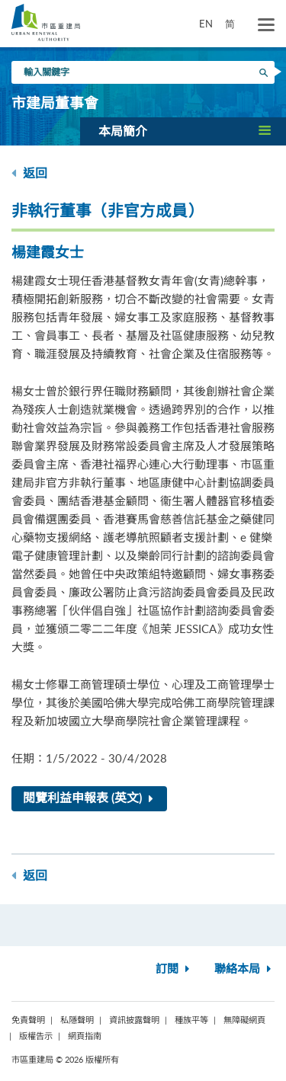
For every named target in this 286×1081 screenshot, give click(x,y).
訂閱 (174, 969)
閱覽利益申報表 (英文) (91, 798)
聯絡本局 (244, 969)
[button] (183, 131)
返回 (29, 173)
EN (206, 23)
